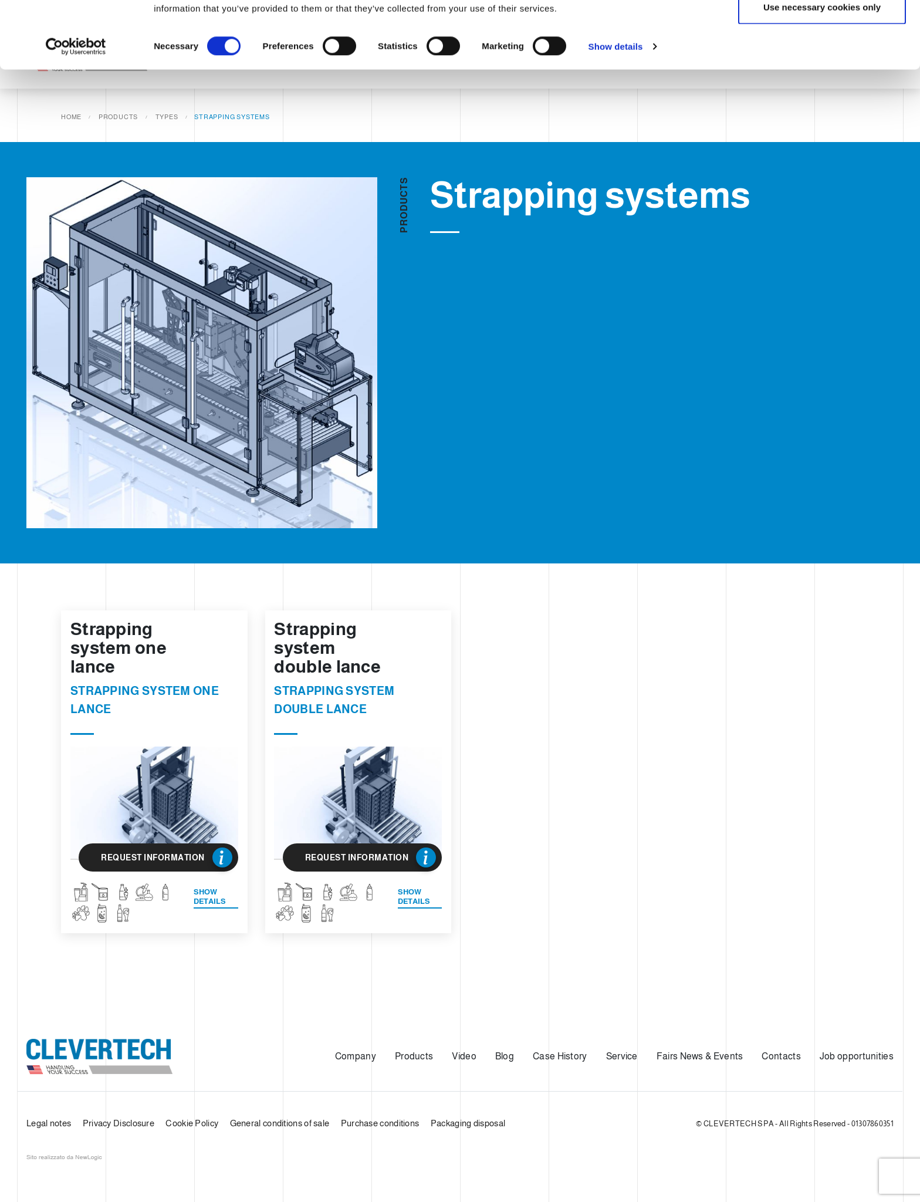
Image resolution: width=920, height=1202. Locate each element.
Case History (560, 1056)
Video (464, 1056)
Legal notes (48, 1123)
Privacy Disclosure (118, 1123)
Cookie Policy (191, 1123)
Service (622, 1056)
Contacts (781, 1056)
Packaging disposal (468, 1123)
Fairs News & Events (700, 1056)
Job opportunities (857, 1056)
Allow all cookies (822, 31)
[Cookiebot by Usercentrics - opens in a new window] (76, 109)
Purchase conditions (380, 1123)
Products (414, 1056)
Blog (504, 1056)
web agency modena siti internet (64, 1157)
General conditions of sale (280, 1123)
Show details (615, 109)
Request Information (166, 857)
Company (355, 1056)
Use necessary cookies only (822, 70)
